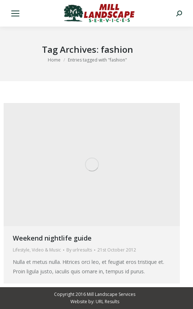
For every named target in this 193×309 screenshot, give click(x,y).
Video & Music (46, 250)
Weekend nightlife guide (52, 238)
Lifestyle (21, 250)
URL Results (107, 301)
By (79, 250)
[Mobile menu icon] (15, 13)
